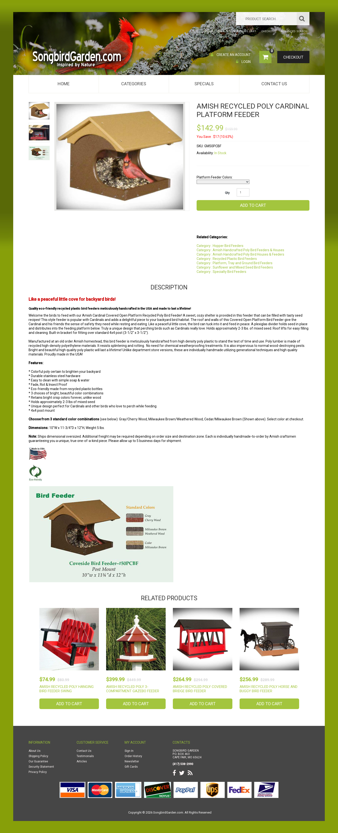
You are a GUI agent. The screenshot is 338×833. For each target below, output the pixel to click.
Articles (82, 761)
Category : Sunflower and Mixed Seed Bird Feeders (235, 267)
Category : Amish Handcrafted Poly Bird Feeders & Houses (240, 250)
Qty (227, 193)
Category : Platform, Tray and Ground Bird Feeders (234, 263)
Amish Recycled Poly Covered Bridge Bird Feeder (200, 689)
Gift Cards (131, 766)
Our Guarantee (38, 761)
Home (64, 83)
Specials (204, 83)
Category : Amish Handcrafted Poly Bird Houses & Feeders (240, 254)
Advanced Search (294, 31)
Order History (133, 756)
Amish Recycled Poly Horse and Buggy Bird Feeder (268, 689)
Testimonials (85, 756)
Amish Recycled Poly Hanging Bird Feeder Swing (66, 689)
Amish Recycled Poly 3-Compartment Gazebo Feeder (132, 689)
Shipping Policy (38, 756)
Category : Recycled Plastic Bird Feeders (227, 259)
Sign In (129, 751)
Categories (133, 83)
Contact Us (274, 83)
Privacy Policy (38, 772)
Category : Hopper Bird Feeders (220, 246)
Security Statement (41, 766)
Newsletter (132, 761)
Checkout (293, 57)
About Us (35, 751)
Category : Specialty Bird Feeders (221, 272)
